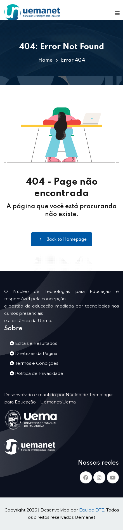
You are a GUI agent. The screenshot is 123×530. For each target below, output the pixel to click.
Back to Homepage (62, 239)
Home (45, 60)
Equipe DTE (91, 510)
